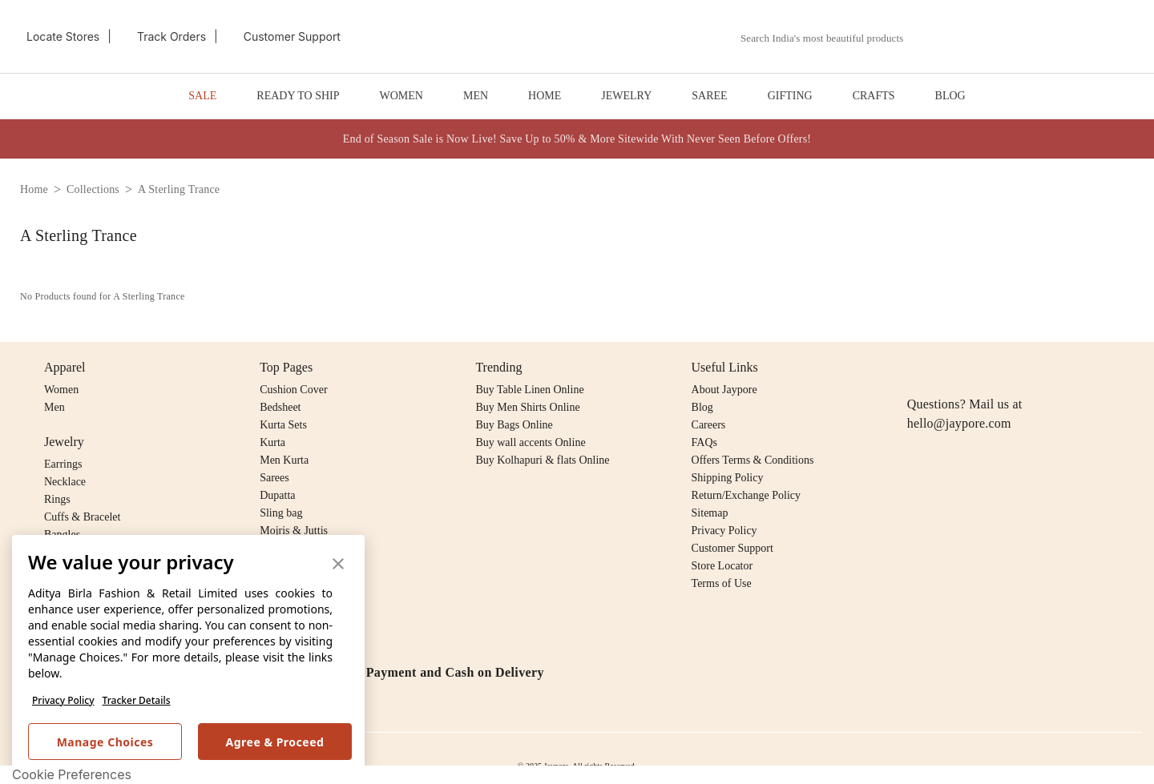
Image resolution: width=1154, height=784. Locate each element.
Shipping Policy (728, 478)
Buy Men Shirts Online (527, 407)
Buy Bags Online (513, 425)
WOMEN (401, 96)
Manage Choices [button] (105, 742)
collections (93, 189)
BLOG (950, 96)
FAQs (704, 442)
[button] (967, 37)
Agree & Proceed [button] (275, 742)
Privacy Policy (63, 700)
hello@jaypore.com (959, 423)
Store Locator (722, 566)
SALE (202, 96)
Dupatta (277, 495)
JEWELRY (626, 96)
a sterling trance (179, 189)
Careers (709, 425)
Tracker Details (137, 700)
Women (61, 390)
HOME (544, 96)
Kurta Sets (283, 425)
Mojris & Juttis (294, 531)
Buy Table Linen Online (529, 390)
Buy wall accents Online (530, 442)
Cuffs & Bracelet (82, 517)
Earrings (63, 464)
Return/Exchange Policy (746, 495)
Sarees (274, 478)
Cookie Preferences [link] (71, 774)
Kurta (272, 442)
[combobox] (831, 38)
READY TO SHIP (297, 96)
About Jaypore (724, 390)
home (34, 189)
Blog (702, 407)
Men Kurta (284, 460)
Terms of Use (722, 583)
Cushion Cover (293, 390)
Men (54, 407)
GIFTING (790, 96)
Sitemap (710, 513)
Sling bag (281, 513)
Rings (57, 499)
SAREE (709, 96)
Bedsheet (280, 407)
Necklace (65, 482)
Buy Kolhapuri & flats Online (542, 460)
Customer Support (732, 548)
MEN (475, 96)
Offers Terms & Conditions (753, 460)
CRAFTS (874, 96)
